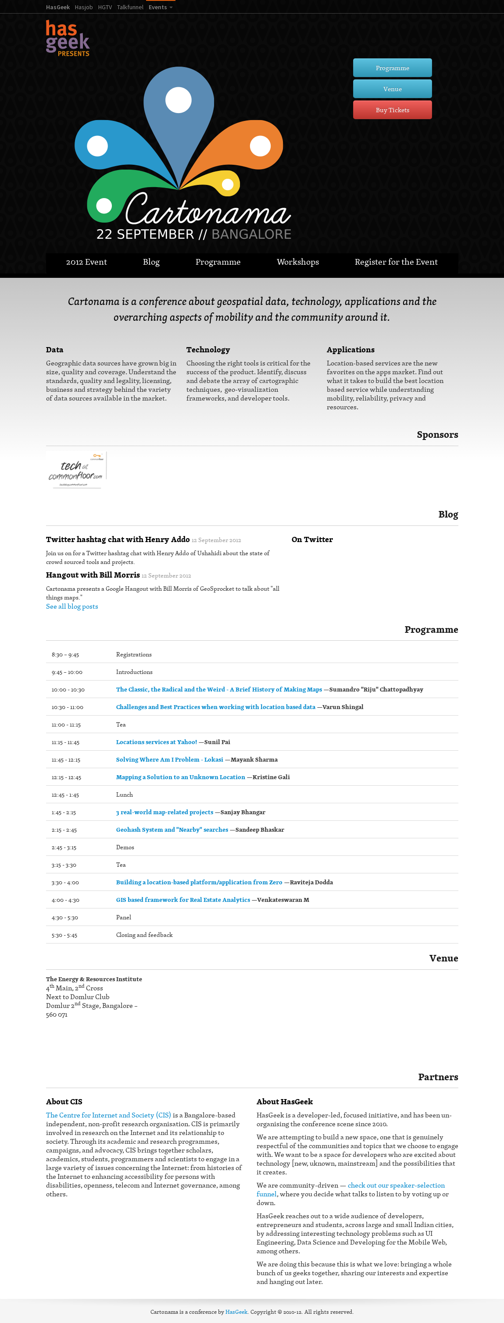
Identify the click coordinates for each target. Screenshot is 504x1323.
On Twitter (312, 539)
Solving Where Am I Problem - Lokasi (169, 759)
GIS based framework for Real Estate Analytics (183, 899)
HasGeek (58, 7)
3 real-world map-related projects (164, 812)
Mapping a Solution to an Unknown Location (180, 777)
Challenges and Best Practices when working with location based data (215, 707)
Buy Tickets (392, 110)
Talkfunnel (130, 7)
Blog (151, 261)
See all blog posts (72, 606)
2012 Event (86, 261)
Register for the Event (396, 261)
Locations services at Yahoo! (156, 742)
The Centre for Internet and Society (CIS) (109, 1115)
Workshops (298, 261)
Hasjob (84, 7)
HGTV (105, 7)
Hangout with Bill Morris (93, 575)
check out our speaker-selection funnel (351, 1189)
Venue (392, 89)
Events (158, 7)
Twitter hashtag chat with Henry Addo (118, 539)
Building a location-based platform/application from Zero (199, 882)
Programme (392, 68)
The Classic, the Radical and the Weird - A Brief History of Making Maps (219, 689)
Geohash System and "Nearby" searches (172, 829)
